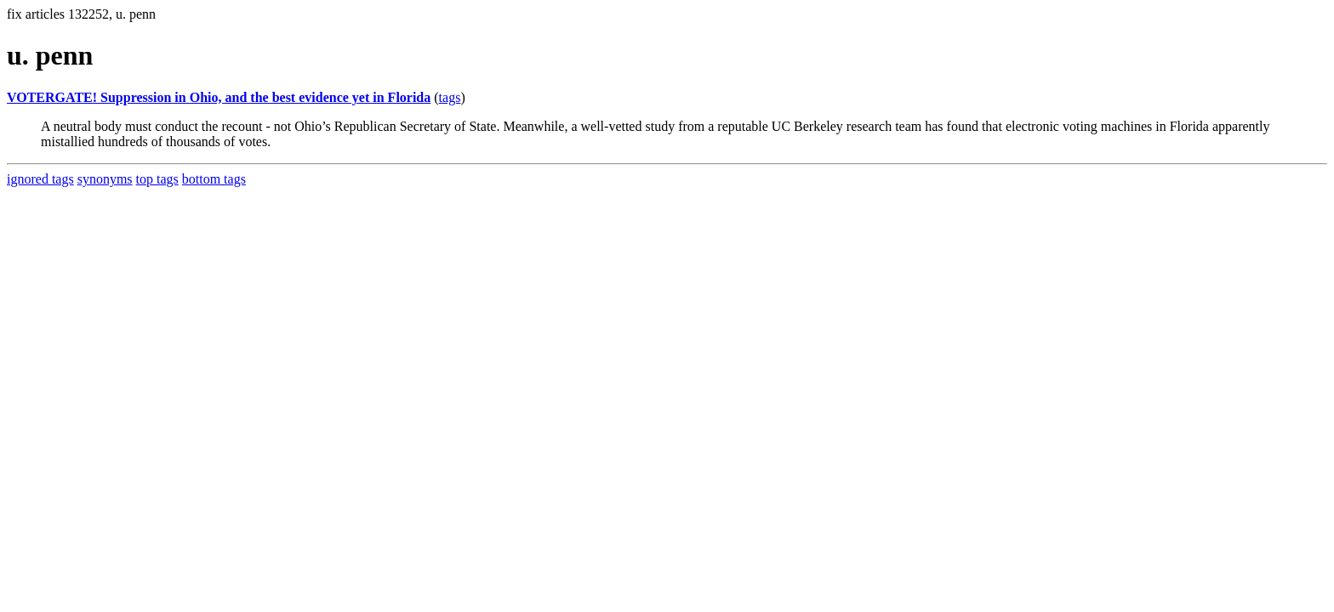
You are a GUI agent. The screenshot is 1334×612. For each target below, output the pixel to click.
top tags (157, 179)
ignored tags (40, 179)
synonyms (105, 179)
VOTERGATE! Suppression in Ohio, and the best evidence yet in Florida (218, 97)
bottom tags (214, 179)
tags (450, 97)
